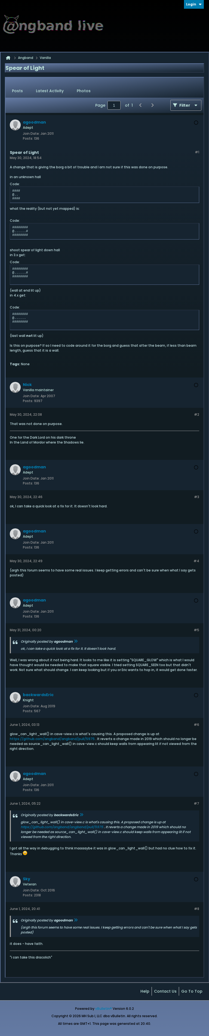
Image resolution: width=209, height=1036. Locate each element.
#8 (196, 908)
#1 (197, 152)
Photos (84, 91)
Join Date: (31, 133)
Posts (17, 91)
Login (194, 4)
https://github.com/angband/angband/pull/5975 (52, 738)
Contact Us (165, 991)
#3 (196, 497)
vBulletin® (103, 1008)
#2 (196, 414)
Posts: (28, 138)
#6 (196, 724)
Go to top (191, 991)
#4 (196, 561)
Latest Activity (50, 91)
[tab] (17, 91)
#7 (196, 803)
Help (144, 991)
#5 (196, 630)
